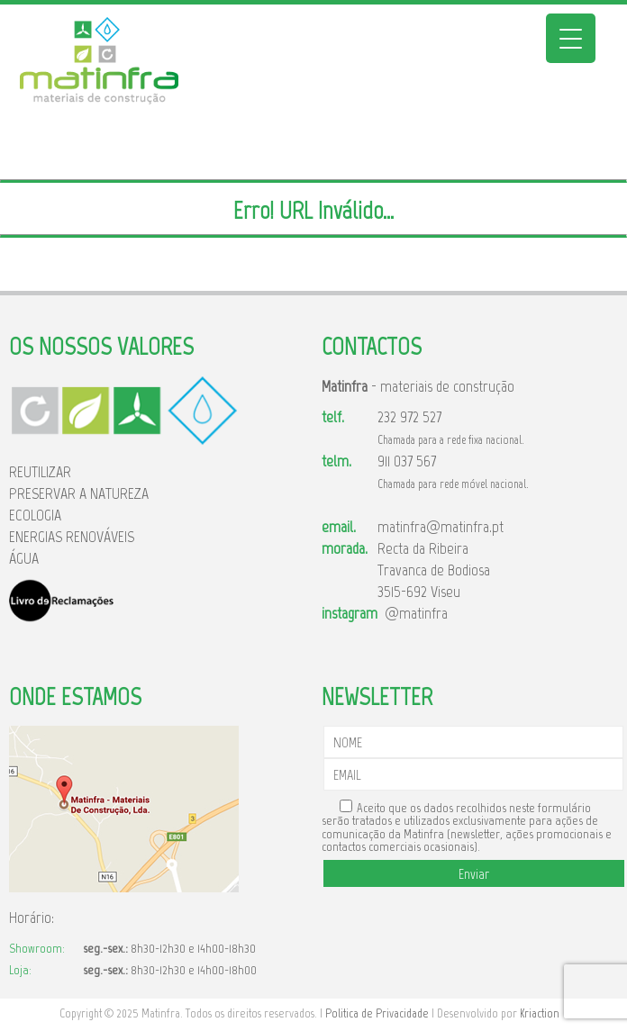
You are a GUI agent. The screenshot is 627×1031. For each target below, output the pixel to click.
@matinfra (412, 613)
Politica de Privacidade (377, 1013)
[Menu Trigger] (570, 38)
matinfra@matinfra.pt (440, 527)
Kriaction (539, 1013)
